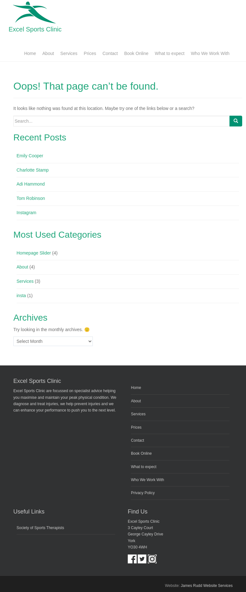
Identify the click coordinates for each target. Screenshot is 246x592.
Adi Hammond (31, 184)
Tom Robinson (31, 198)
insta (21, 295)
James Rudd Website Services (207, 585)
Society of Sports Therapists (40, 528)
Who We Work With (210, 53)
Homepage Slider (34, 252)
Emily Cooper (30, 155)
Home (30, 53)
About (48, 53)
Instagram (26, 212)
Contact (110, 53)
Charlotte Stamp (33, 170)
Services (69, 53)
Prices (90, 53)
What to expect (169, 53)
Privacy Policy (143, 493)
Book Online (136, 53)
